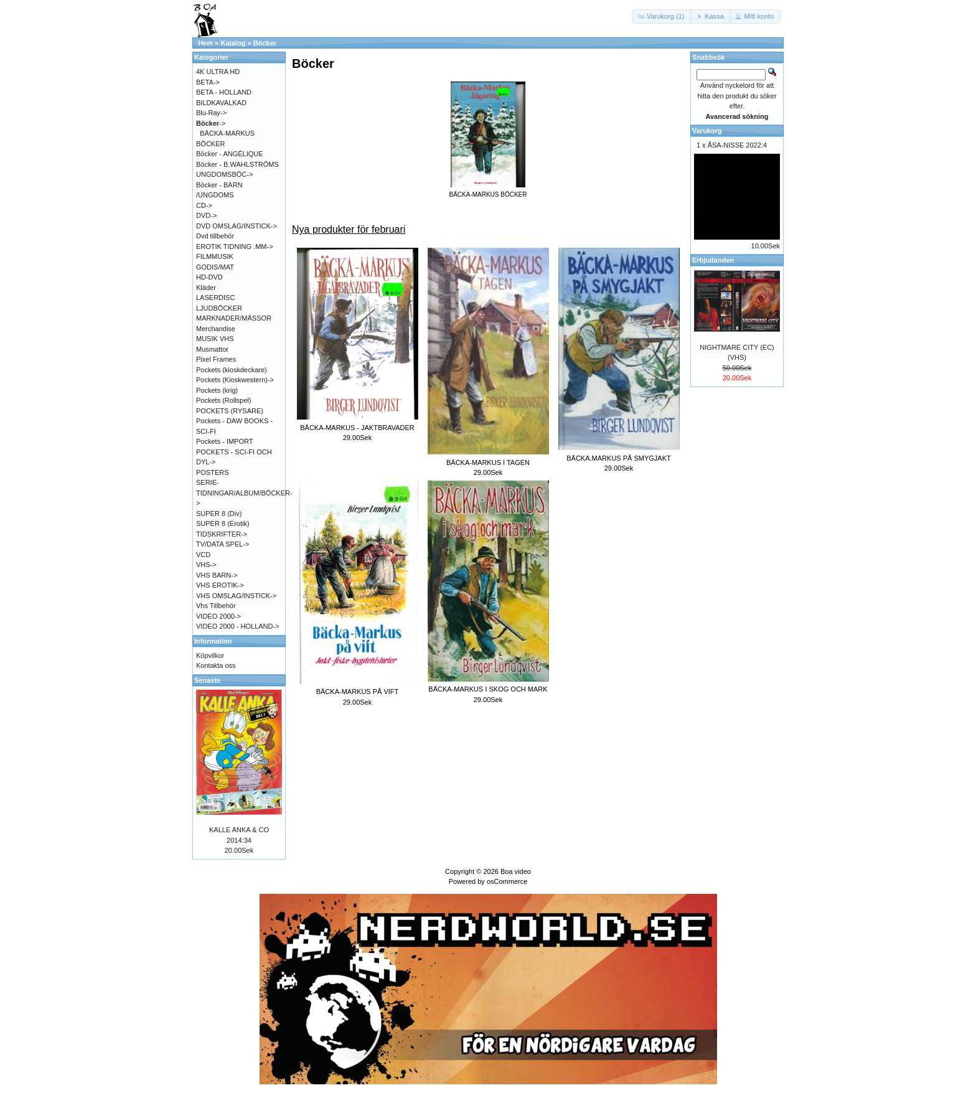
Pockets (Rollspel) (223, 400)
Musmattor (212, 349)
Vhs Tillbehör (216, 605)
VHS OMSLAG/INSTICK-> (236, 595)
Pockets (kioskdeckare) (231, 369)
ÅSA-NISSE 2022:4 (737, 145)
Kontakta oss (216, 665)
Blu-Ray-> (211, 112)
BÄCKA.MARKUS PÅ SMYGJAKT (618, 458)
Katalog (232, 43)
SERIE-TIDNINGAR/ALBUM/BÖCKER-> (244, 493)
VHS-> (206, 564)
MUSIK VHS (215, 338)
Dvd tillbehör (215, 236)
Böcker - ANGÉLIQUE (229, 153)
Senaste (207, 680)
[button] (662, 16)
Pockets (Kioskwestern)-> (235, 379)
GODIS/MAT (215, 267)
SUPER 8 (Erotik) (223, 523)
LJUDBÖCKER (219, 308)
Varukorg (707, 130)
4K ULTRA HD (218, 71)
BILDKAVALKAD (221, 102)
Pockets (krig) (217, 390)
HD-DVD (209, 277)
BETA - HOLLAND (223, 92)
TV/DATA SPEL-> (222, 544)
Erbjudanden (713, 260)
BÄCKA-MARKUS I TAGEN (488, 462)
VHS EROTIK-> (220, 585)
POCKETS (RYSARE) (229, 411)
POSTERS (212, 472)
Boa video (515, 871)
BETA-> (208, 82)
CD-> (204, 205)
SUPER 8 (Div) (219, 513)
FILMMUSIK (214, 256)
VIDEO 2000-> (218, 616)
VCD (203, 554)
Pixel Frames (216, 359)
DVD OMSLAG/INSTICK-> (236, 226)
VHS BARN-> (216, 575)
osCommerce (507, 881)
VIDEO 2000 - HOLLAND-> (237, 626)
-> (210, 123)
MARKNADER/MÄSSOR (233, 318)
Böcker (264, 43)
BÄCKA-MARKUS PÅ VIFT (357, 691)
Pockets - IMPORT (224, 441)
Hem (205, 43)
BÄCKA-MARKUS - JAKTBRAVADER (357, 427)
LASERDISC (215, 297)
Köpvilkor (210, 655)
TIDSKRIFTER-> (221, 534)
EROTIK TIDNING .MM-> (234, 246)
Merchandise (215, 328)
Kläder (206, 287)
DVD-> (206, 215)
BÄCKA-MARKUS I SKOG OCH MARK (487, 689)
